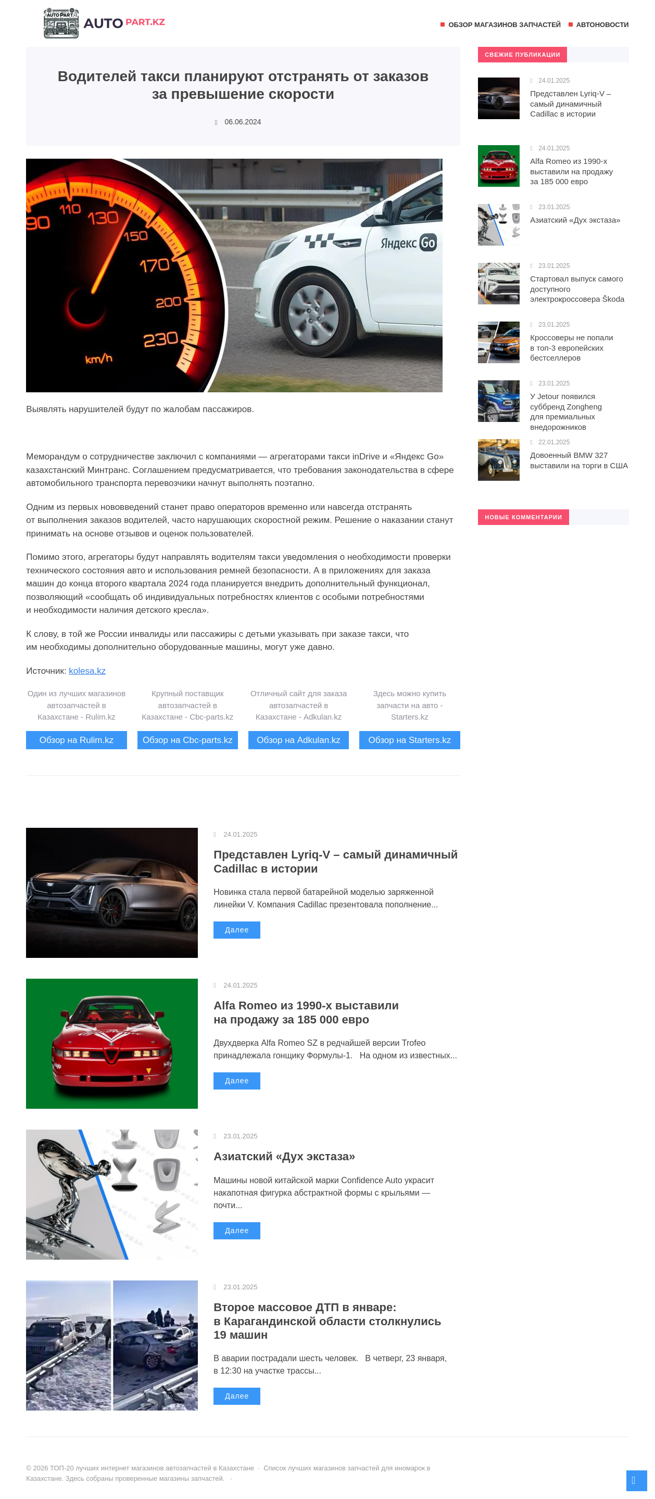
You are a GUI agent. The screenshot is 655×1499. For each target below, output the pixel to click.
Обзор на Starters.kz (410, 740)
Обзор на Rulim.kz (77, 740)
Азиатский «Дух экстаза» (284, 1156)
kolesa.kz (87, 671)
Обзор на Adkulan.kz (299, 740)
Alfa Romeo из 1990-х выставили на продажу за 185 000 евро (306, 1012)
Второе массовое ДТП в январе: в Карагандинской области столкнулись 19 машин (327, 1321)
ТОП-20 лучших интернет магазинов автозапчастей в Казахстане (104, 28)
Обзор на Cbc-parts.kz (188, 740)
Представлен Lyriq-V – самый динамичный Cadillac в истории (570, 103)
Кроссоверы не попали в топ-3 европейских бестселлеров (571, 347)
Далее (237, 930)
